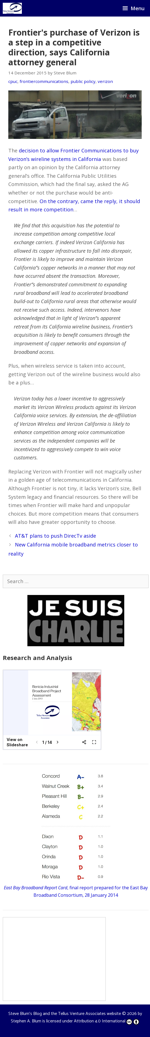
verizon (105, 81)
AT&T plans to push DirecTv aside (55, 535)
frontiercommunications (44, 81)
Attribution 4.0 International (106, 1021)
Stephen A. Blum (26, 1021)
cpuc (12, 81)
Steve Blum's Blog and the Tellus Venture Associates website (64, 1013)
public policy (83, 81)
